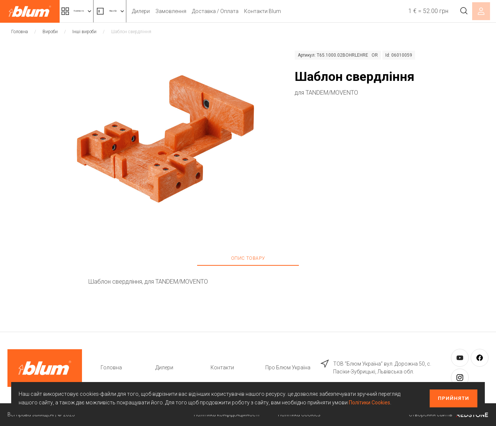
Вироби (143, 11)
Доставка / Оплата (258, 11)
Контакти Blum (305, 11)
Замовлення (213, 11)
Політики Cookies (369, 403)
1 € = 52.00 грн (420, 11)
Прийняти (453, 398)
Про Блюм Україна (287, 367)
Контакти (222, 367)
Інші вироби (84, 31)
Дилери (184, 11)
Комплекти (88, 11)
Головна (19, 31)
